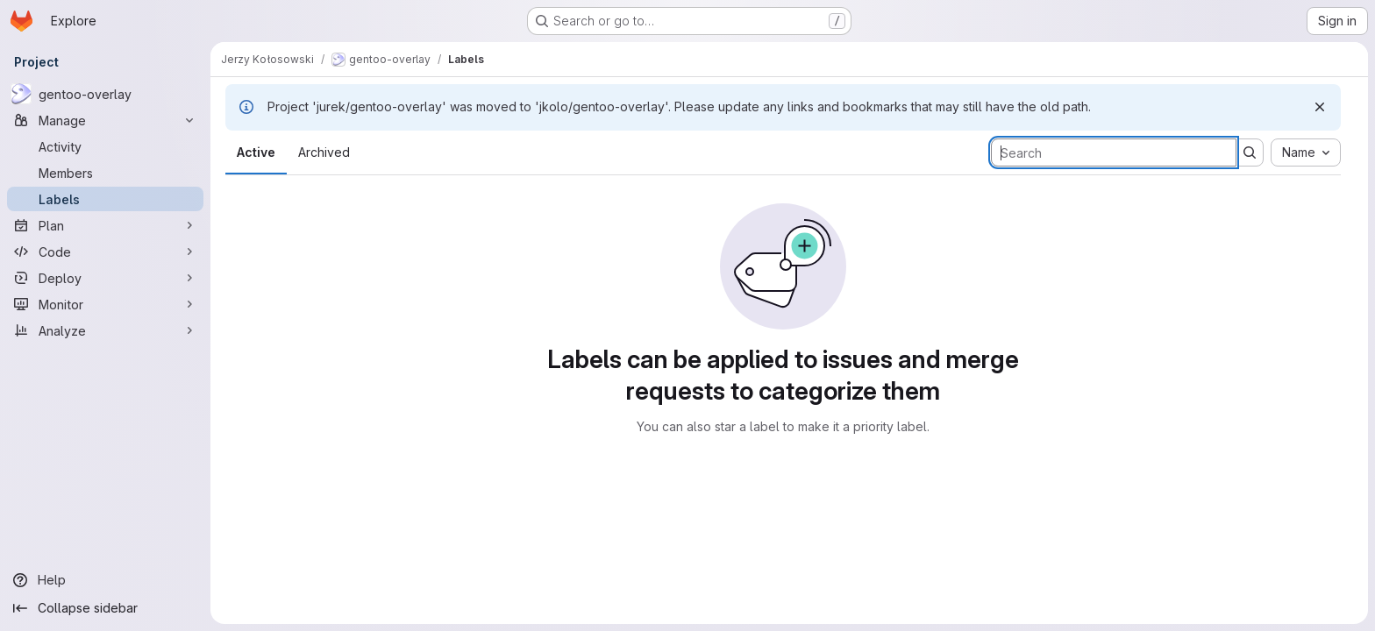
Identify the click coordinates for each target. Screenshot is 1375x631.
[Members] (105, 172)
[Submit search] (1250, 152)
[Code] (105, 251)
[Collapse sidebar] (105, 608)
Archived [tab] (324, 152)
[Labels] (105, 199)
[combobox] (1306, 152)
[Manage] (105, 120)
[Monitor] (105, 304)
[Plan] (105, 225)
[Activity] (105, 146)
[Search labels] (1113, 152)
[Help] (105, 580)
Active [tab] (256, 152)
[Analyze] (105, 330)
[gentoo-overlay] (105, 94)
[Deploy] (105, 278)
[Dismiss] (1319, 106)
